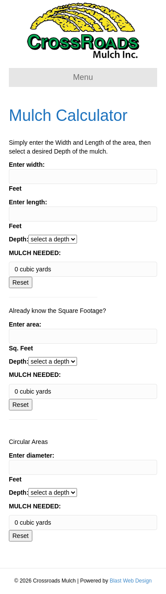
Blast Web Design (131, 581)
